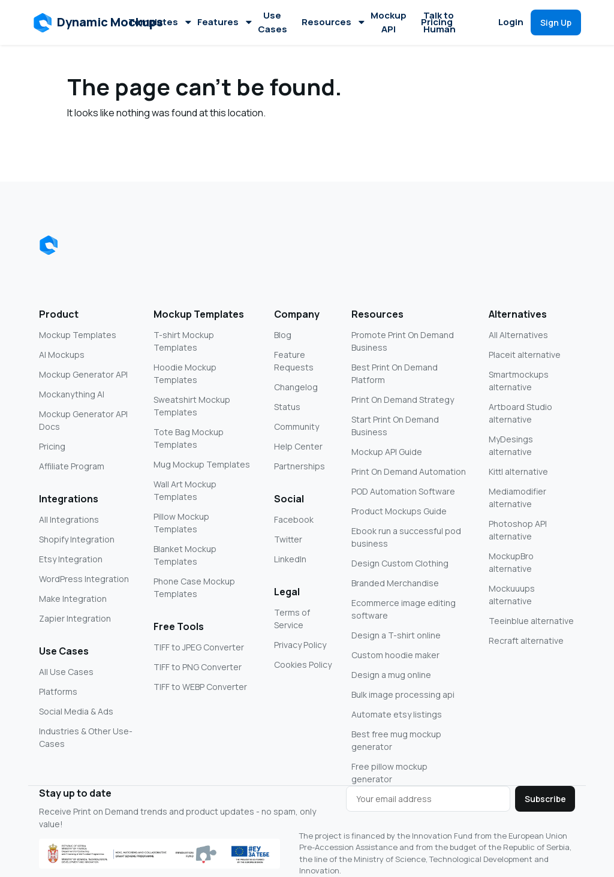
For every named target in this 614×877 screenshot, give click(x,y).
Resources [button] (332, 22)
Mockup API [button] (389, 22)
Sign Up (555, 22)
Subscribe (545, 798)
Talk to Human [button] (439, 22)
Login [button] (510, 22)
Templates (159, 22)
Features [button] (224, 22)
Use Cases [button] (272, 22)
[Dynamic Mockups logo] (48, 245)
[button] (98, 22)
